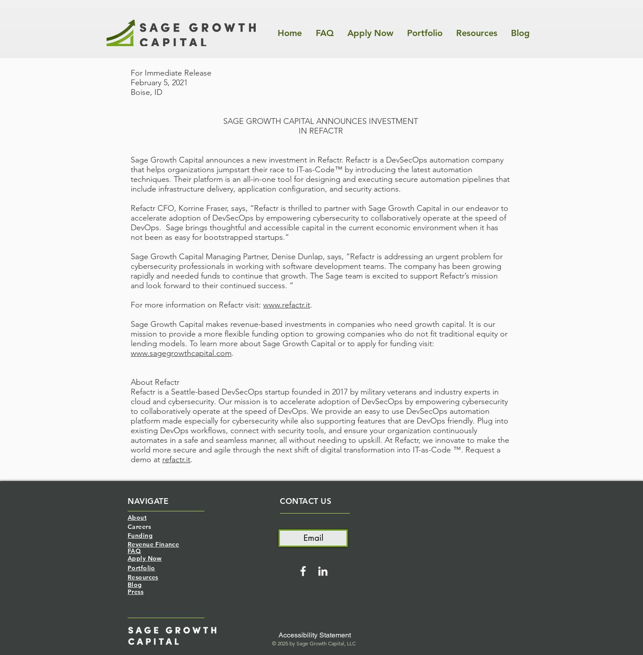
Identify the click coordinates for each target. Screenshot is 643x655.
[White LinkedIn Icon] (322, 571)
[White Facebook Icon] (303, 571)
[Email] (313, 538)
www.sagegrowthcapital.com (181, 353)
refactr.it (176, 459)
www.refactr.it (286, 305)
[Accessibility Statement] (314, 635)
